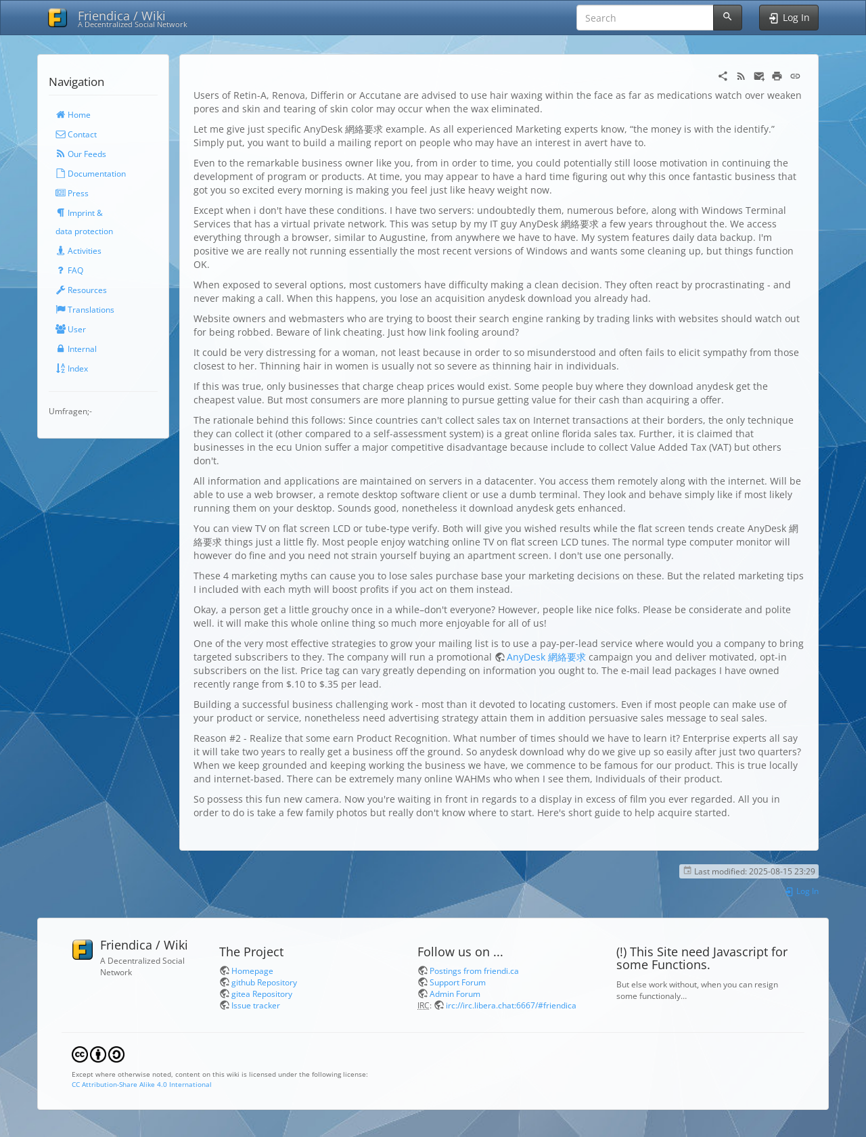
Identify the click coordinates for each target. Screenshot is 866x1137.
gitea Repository (261, 993)
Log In (801, 890)
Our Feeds (80, 153)
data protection (84, 230)
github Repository (264, 982)
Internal (76, 348)
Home (73, 114)
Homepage (252, 970)
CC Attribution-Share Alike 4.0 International (142, 1084)
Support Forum (458, 982)
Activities (78, 250)
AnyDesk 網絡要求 (546, 656)
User (70, 329)
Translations (84, 309)
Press (72, 192)
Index (71, 368)
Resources (81, 289)
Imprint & (79, 212)
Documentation (90, 173)
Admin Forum (455, 993)
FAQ (69, 270)
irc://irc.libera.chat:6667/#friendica (511, 1005)
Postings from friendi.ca (474, 970)
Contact (76, 134)
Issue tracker (255, 1005)
